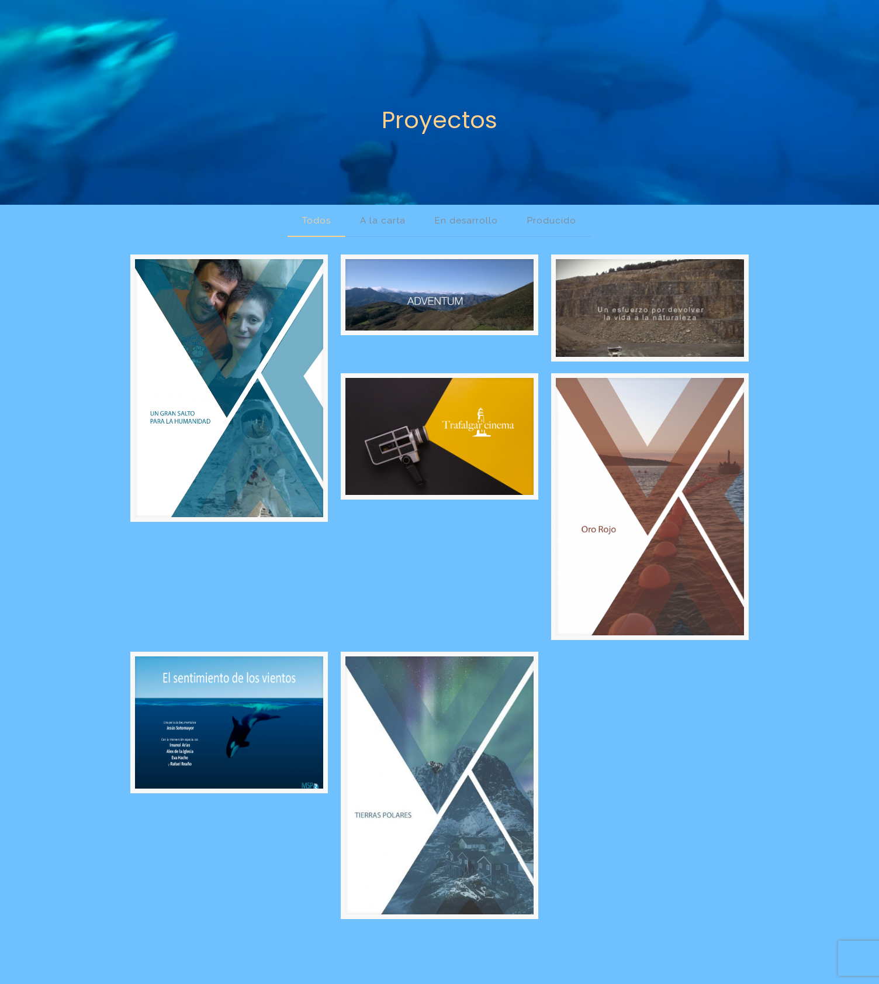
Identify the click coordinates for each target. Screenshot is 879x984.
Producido (551, 220)
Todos (316, 220)
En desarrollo (466, 220)
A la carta (383, 220)
